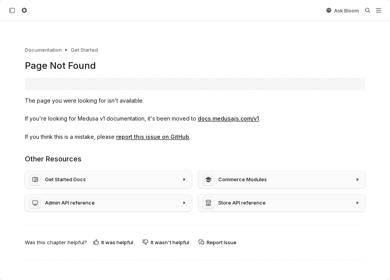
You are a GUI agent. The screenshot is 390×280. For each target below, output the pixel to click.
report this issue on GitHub (152, 136)
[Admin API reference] (108, 203)
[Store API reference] (281, 203)
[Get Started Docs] (108, 179)
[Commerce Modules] (281, 179)
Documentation (43, 50)
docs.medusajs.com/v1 (228, 118)
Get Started (84, 50)
